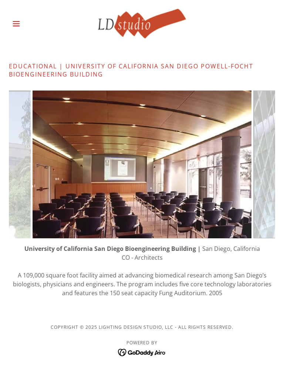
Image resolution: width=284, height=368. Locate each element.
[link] (142, 23)
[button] (29, 23)
